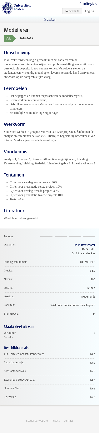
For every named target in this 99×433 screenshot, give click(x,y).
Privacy (56, 421)
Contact (68, 421)
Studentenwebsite (37, 421)
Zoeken (51, 19)
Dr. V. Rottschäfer (84, 245)
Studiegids (88, 4)
